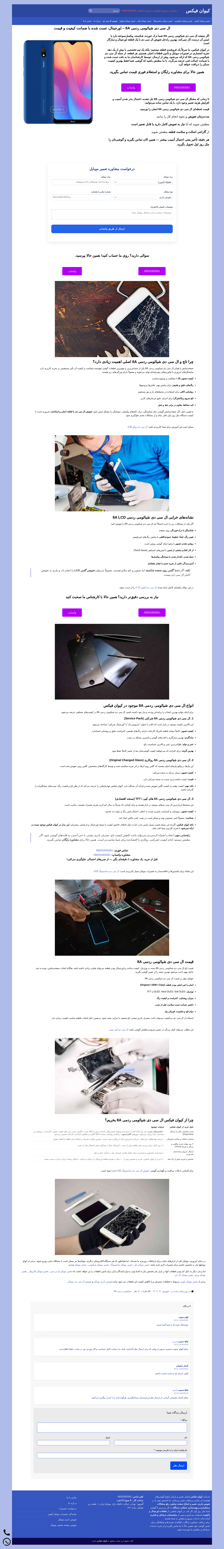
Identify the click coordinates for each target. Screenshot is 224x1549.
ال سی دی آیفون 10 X (146, 587)
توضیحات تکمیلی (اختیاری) (162, 207)
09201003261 (104, 850)
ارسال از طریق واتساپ (112, 228)
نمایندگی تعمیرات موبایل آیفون (62, 1514)
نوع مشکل (168, 192)
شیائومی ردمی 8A (122, 1291)
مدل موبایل (106, 177)
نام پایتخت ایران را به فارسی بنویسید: (170, 1450)
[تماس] (7, 1533)
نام (186, 1437)
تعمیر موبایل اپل (141, 1265)
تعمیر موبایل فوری (188, 1281)
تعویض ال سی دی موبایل (79, 1281)
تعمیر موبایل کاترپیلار (38, 1271)
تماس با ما (87, 21)
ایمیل (107, 1437)
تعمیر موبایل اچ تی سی (61, 1271)
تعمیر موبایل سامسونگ (162, 21)
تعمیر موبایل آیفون (202, 21)
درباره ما (97, 21)
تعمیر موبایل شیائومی (183, 21)
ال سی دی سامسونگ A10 (106, 871)
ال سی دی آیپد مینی (118, 1029)
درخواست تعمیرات (67, 1508)
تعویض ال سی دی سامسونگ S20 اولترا (130, 1170)
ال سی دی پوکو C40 (137, 427)
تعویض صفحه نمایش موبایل (63, 1525)
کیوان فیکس (198, 10)
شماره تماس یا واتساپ (101, 192)
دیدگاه (184, 1420)
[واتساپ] (7, 1542)
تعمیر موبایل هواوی (127, 21)
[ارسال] (90, 10)
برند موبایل (168, 177)
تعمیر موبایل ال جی (184, 1275)
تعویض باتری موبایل (103, 1281)
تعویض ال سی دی (110, 21)
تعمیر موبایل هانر (144, 21)
